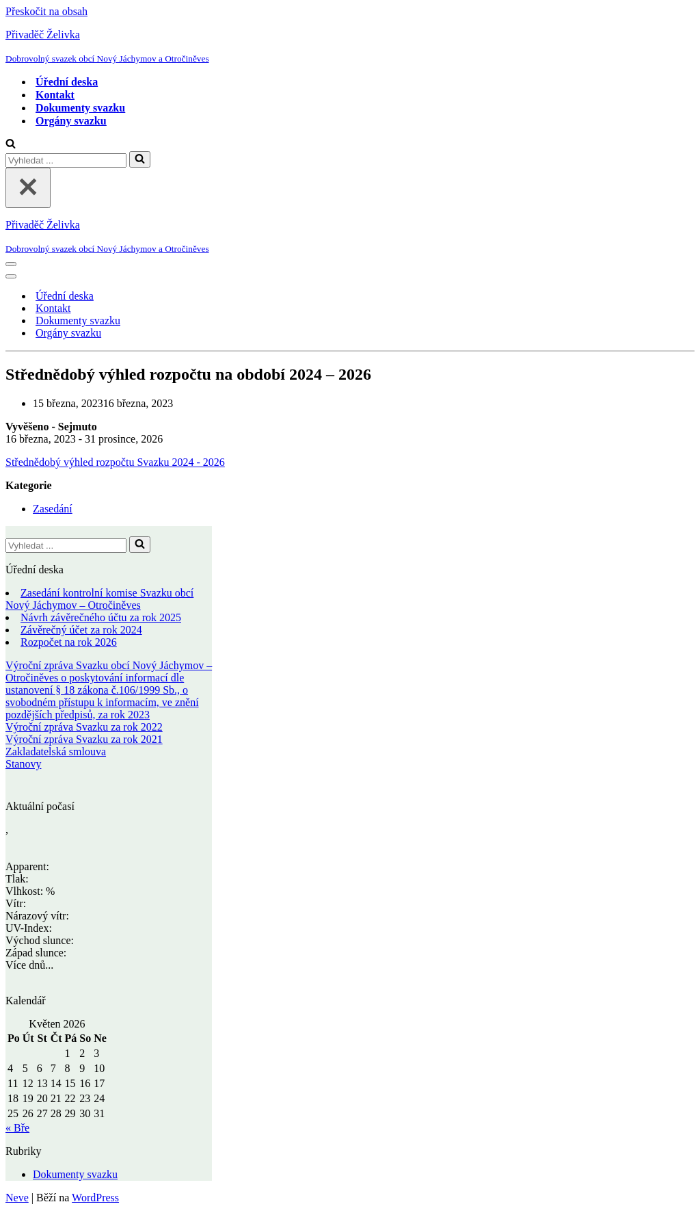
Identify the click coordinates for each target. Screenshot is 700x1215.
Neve (17, 1197)
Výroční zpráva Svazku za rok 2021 (84, 739)
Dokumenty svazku (80, 108)
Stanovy (23, 764)
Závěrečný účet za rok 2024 (81, 630)
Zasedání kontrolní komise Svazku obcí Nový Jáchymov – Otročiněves (99, 599)
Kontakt (55, 95)
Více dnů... (29, 965)
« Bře (17, 1128)
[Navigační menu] (10, 264)
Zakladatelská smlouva (55, 751)
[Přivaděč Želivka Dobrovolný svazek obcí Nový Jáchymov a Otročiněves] (350, 46)
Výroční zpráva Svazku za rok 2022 (84, 727)
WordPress (95, 1197)
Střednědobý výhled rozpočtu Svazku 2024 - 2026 (115, 462)
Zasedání (52, 508)
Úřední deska (67, 82)
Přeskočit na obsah (46, 11)
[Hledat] (10, 145)
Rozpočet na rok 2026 (69, 642)
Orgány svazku (71, 121)
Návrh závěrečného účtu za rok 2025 (101, 617)
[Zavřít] (28, 188)
